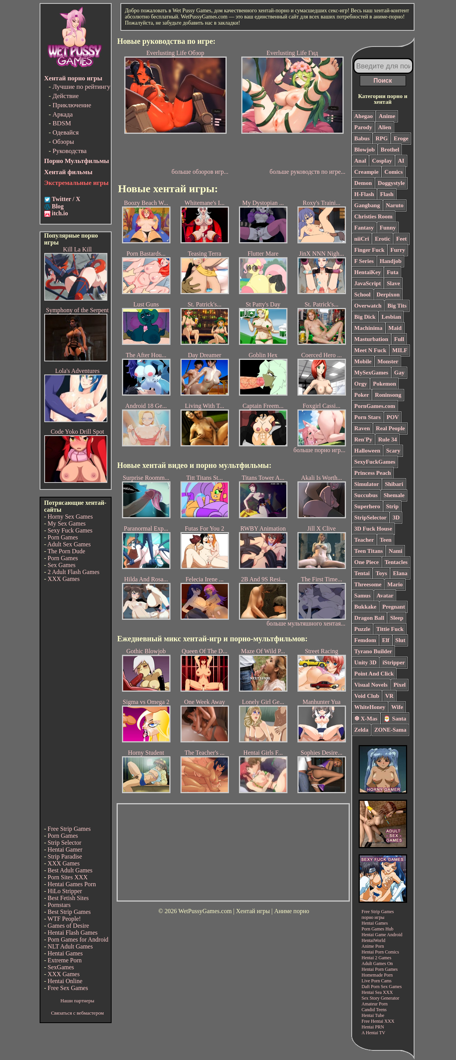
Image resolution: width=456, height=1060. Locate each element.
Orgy (360, 384)
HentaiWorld (374, 940)
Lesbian (391, 317)
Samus (362, 595)
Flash (387, 194)
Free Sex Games (68, 988)
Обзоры (63, 141)
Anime (387, 116)
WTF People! (64, 918)
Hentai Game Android (382, 934)
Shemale (394, 495)
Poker (361, 395)
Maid (394, 328)
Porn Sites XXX (68, 877)
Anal (360, 161)
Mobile (363, 361)
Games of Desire (68, 925)
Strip (392, 506)
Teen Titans (368, 551)
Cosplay (382, 161)
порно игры (373, 917)
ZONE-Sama (390, 730)
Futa (392, 272)
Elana (400, 573)
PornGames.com (374, 406)
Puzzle (362, 629)
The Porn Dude (66, 551)
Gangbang (367, 205)
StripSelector (370, 517)
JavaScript (367, 283)
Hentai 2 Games (376, 957)
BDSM (61, 123)
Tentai (362, 573)
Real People (390, 428)
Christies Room (373, 216)
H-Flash (364, 194)
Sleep (396, 618)
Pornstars (59, 905)
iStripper (394, 662)
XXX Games (64, 579)
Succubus (366, 495)
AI (401, 161)
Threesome (368, 584)
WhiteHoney (370, 707)
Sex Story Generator (380, 998)
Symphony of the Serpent (77, 310)
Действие (65, 96)
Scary (393, 451)
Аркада (62, 114)
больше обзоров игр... (200, 171)
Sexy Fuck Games (70, 530)
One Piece (366, 562)
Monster (387, 361)
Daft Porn (371, 986)
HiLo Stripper (65, 891)
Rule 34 (387, 439)
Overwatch (368, 306)
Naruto (395, 205)
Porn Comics (387, 952)
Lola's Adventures (77, 371)
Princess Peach (372, 473)
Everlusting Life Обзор (175, 109)
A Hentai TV (374, 1032)
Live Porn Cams (377, 980)
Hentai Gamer (65, 849)
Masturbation (371, 339)
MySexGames (371, 372)
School (362, 294)
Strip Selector (65, 842)
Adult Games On (377, 963)
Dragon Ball (369, 618)
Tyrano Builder (373, 651)
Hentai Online (65, 981)
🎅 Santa (394, 719)
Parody (363, 127)
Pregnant (394, 607)
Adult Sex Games (69, 544)
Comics (393, 172)
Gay (399, 372)
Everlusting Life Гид (292, 109)
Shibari (394, 484)
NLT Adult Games (70, 946)
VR (389, 696)
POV (393, 417)
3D (396, 517)
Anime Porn (373, 946)
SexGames (61, 967)
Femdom (365, 640)
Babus (362, 138)
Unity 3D (365, 662)
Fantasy (364, 228)
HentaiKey (367, 272)
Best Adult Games (70, 870)
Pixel (400, 685)
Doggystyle (391, 183)
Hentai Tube (373, 1015)
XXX (388, 992)
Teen (385, 540)
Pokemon (384, 384)
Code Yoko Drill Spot (77, 431)
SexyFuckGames (375, 462)
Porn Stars (367, 417)
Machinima (368, 328)
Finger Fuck (369, 250)
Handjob (391, 261)
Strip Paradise (65, 856)
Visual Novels (371, 685)
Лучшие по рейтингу (81, 86)
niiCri (361, 239)
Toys (381, 573)
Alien (384, 127)
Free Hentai (372, 1021)
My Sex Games (67, 523)
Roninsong (388, 395)
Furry (397, 250)
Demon (363, 183)
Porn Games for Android (78, 939)
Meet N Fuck (370, 350)
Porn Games (63, 537)
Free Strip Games (69, 828)
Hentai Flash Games (73, 932)
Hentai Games (65, 953)
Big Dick (365, 317)
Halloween (367, 451)
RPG (382, 138)
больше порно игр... (320, 450)
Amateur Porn (375, 1004)
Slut (400, 640)
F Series (364, 261)
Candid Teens (374, 1009)
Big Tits (397, 306)
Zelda (361, 730)
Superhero (367, 506)
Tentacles (396, 562)
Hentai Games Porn (72, 884)
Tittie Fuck (390, 629)
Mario (395, 584)
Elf (385, 640)
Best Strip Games (69, 912)
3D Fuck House (373, 529)
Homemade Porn (377, 975)
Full (399, 339)
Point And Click (374, 674)
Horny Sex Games (70, 516)
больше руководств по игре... (308, 171)
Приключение (71, 105)
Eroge (401, 138)
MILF (399, 350)
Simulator (366, 484)
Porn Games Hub (378, 929)
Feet (401, 239)
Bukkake (365, 607)
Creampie (366, 172)
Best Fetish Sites (68, 898)
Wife (397, 707)
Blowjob (364, 149)
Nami (395, 551)
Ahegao (363, 116)
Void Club (366, 696)
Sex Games (61, 565)
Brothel (390, 149)
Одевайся (65, 132)
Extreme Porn (65, 960)
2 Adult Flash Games (74, 572)
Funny (388, 228)
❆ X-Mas (365, 719)
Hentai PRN (373, 1027)
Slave (393, 283)
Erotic (382, 239)
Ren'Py (363, 439)
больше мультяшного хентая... (306, 623)
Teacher (364, 540)
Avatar (385, 595)
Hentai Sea (372, 992)
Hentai (368, 952)
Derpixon (388, 294)
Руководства (69, 151)
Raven (362, 428)
